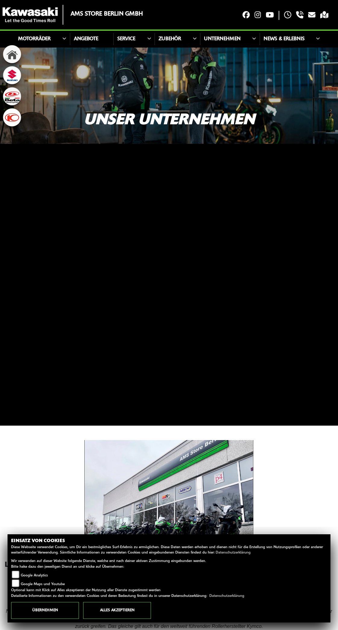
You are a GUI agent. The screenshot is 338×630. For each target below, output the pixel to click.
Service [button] (126, 39)
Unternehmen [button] (222, 39)
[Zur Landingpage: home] (12, 54)
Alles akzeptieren (117, 610)
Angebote (86, 39)
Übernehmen (45, 610)
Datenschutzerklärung (233, 552)
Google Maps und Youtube (43, 584)
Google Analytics (34, 575)
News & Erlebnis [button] (284, 39)
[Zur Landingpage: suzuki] (12, 75)
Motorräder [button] (34, 39)
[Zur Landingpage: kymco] (12, 117)
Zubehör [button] (169, 39)
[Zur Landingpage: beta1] (12, 96)
